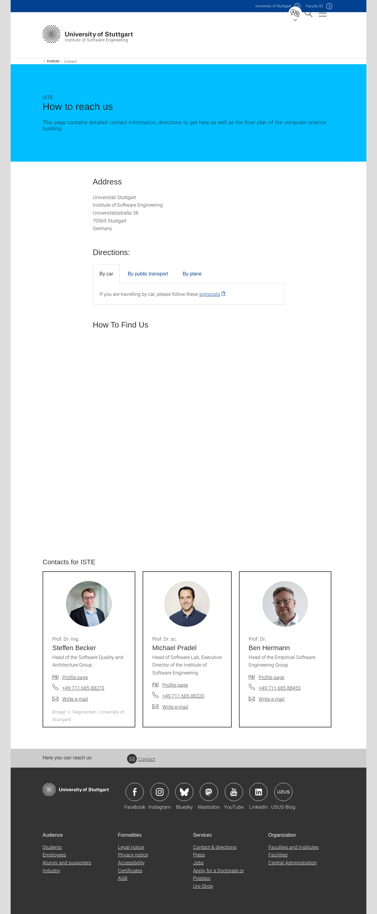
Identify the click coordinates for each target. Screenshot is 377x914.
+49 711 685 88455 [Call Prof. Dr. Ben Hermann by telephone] (280, 688)
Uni (273, 6)
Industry (51, 870)
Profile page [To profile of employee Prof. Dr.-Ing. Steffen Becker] (75, 677)
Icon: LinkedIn (258, 792)
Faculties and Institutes (293, 847)
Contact (141, 759)
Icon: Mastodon (209, 792)
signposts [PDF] (209, 294)
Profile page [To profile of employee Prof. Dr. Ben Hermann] (271, 677)
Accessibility (131, 862)
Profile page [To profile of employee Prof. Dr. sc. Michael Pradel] (175, 684)
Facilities (278, 854)
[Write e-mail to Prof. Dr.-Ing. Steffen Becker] (70, 699)
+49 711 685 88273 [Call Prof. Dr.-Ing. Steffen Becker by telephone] (83, 688)
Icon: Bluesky (184, 792)
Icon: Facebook (135, 792)
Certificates (130, 870)
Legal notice (131, 847)
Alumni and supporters (67, 862)
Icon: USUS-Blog (283, 792)
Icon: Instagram (159, 792)
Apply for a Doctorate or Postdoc (218, 874)
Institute (53, 61)
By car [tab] (106, 273)
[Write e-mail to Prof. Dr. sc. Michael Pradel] (170, 707)
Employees (54, 854)
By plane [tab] (192, 273)
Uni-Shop (203, 886)
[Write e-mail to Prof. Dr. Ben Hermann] (267, 699)
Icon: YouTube (234, 792)
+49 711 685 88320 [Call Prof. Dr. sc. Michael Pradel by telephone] (183, 695)
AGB (122, 878)
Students (52, 847)
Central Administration (292, 862)
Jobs (198, 862)
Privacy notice (133, 854)
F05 (314, 6)
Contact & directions (215, 847)
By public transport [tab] (148, 273)
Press (199, 854)
